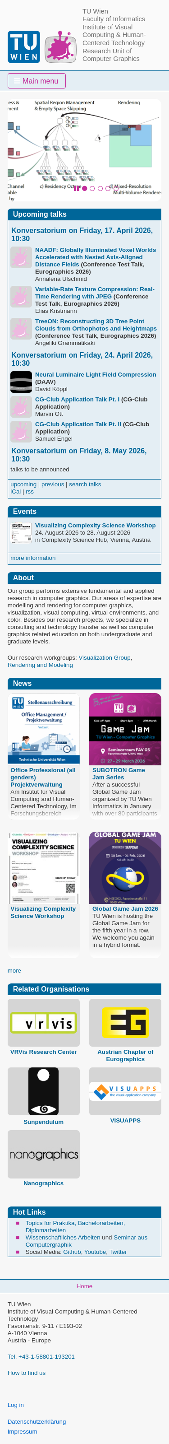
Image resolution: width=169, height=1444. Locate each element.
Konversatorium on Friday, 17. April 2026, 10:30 (82, 234)
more (14, 970)
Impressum (22, 1431)
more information (32, 557)
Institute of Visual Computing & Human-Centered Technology (114, 35)
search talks (85, 484)
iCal (15, 491)
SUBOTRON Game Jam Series (118, 774)
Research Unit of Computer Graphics (111, 55)
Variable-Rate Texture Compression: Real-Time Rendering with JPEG (95, 293)
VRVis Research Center (43, 1051)
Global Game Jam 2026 (125, 908)
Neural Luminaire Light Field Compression (95, 374)
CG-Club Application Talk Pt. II (78, 424)
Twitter (118, 1251)
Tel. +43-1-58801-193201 (41, 1356)
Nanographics (43, 1183)
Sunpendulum (43, 1121)
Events (25, 511)
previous (52, 484)
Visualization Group (104, 657)
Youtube (95, 1251)
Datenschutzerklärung (37, 1421)
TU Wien (95, 11)
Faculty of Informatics (113, 19)
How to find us (27, 1372)
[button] (37, 81)
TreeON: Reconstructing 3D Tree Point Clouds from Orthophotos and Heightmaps (96, 325)
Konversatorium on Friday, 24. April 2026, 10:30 (82, 359)
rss (30, 491)
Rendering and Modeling (40, 664)
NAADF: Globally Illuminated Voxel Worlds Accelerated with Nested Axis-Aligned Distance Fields (95, 257)
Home (85, 1286)
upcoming (23, 484)
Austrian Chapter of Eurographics (125, 1055)
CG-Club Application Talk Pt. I (77, 399)
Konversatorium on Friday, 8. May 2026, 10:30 (78, 455)
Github (72, 1251)
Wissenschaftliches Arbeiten (63, 1237)
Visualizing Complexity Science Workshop (95, 525)
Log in (16, 1405)
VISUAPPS (125, 1120)
